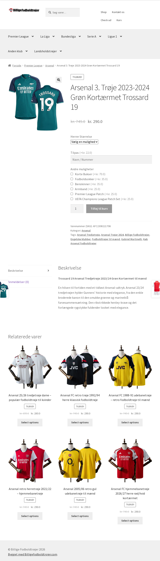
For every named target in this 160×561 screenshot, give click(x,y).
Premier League (18, 36)
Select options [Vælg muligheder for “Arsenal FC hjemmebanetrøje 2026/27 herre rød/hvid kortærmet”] (130, 520)
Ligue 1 (112, 36)
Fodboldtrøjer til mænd (106, 239)
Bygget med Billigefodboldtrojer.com (32, 554)
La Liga (45, 36)
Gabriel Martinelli (131, 239)
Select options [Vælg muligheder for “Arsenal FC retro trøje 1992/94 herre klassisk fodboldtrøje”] (80, 422)
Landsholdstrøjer (45, 51)
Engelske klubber (81, 239)
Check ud (106, 20)
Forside (16, 65)
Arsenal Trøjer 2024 (112, 234)
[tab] (30, 270)
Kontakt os (118, 12)
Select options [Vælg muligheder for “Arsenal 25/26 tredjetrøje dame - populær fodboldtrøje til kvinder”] (30, 422)
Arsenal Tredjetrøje (88, 234)
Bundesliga (68, 36)
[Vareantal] (77, 208)
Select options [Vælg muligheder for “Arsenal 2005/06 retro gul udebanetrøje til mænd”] (80, 516)
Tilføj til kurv (99, 208)
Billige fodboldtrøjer (137, 234)
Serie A (91, 36)
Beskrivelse (15, 270)
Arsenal (49, 65)
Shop (104, 12)
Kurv (119, 20)
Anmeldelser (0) (18, 282)
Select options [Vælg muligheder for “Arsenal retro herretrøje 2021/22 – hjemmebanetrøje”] (30, 516)
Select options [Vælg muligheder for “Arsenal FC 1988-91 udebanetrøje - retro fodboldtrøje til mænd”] (130, 422)
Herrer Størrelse (81, 136)
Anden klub (15, 51)
